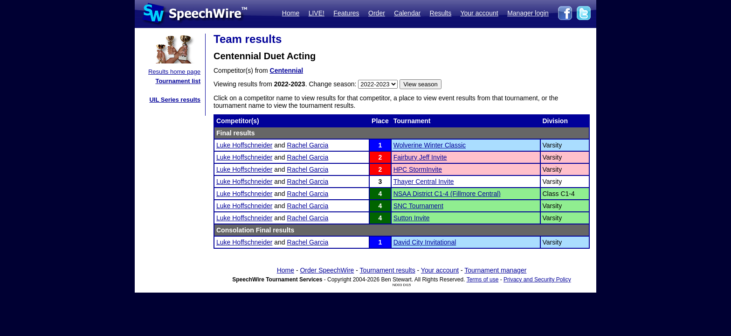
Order (376, 13)
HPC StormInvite (417, 169)
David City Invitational (424, 242)
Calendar (407, 13)
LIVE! (316, 13)
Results (441, 13)
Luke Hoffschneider (244, 145)
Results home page (174, 71)
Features (346, 13)
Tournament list (177, 80)
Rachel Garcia (308, 145)
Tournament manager (495, 270)
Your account (479, 13)
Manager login (528, 13)
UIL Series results (174, 99)
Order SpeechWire (327, 270)
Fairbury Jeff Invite (420, 157)
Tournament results (387, 270)
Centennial (286, 70)
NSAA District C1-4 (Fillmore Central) (447, 193)
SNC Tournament (418, 206)
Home (290, 13)
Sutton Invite (411, 218)
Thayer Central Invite (423, 181)
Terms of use (483, 279)
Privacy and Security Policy (537, 279)
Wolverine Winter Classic (429, 145)
